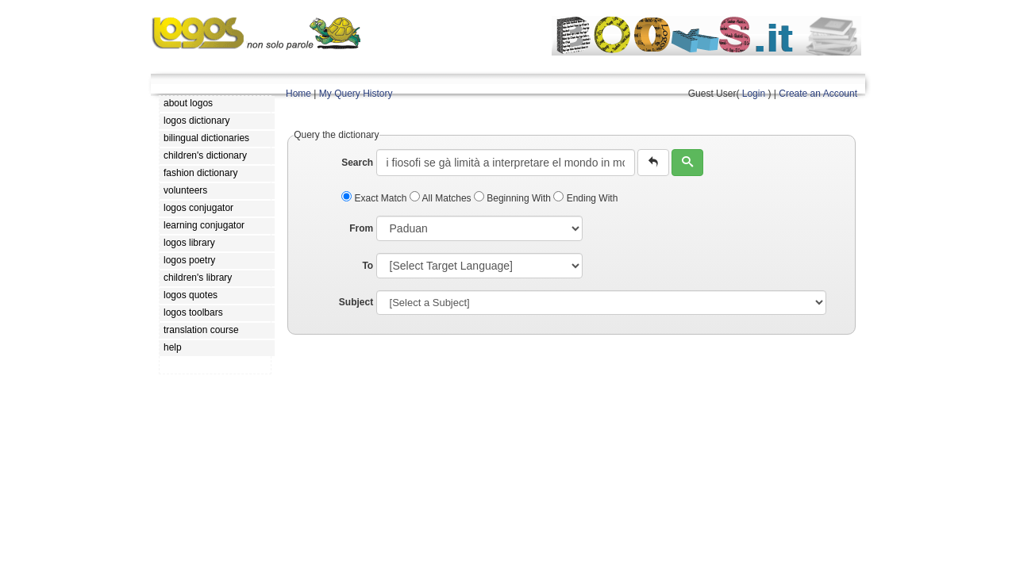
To (367, 265)
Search (357, 162)
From (361, 228)
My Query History (356, 93)
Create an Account (818, 93)
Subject (356, 302)
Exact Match (375, 198)
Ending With (585, 198)
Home (298, 93)
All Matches (442, 198)
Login (753, 93)
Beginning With (513, 198)
